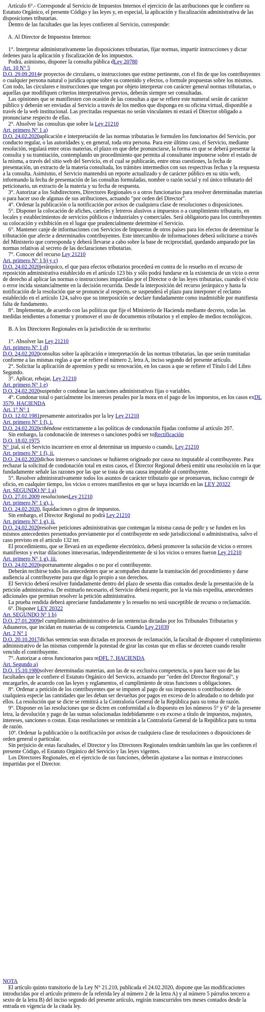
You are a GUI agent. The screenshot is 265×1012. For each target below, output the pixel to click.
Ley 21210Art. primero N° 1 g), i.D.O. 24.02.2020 (47, 503)
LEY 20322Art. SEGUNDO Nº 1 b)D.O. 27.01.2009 (33, 614)
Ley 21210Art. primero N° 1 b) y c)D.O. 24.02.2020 (44, 260)
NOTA (10, 981)
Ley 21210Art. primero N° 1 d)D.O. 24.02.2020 (36, 347)
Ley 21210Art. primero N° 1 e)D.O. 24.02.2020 (40, 385)
